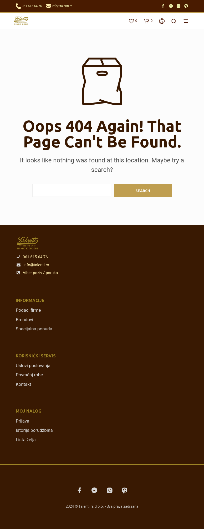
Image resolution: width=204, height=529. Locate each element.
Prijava (22, 421)
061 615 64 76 (32, 6)
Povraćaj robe (29, 374)
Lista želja (26, 439)
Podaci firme (28, 310)
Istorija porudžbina (34, 430)
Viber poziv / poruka (37, 272)
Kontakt (23, 384)
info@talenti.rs (62, 6)
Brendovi (24, 319)
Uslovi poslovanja (33, 365)
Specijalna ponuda (34, 328)
